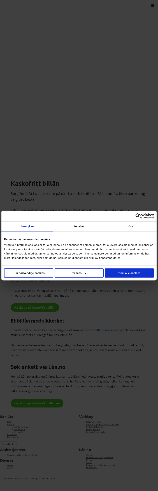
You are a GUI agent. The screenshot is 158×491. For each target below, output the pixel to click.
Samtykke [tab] (27, 226)
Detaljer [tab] (79, 226)
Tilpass (79, 272)
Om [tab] (130, 226)
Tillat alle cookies (129, 272)
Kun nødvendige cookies (29, 272)
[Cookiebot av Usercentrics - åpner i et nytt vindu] (138, 216)
